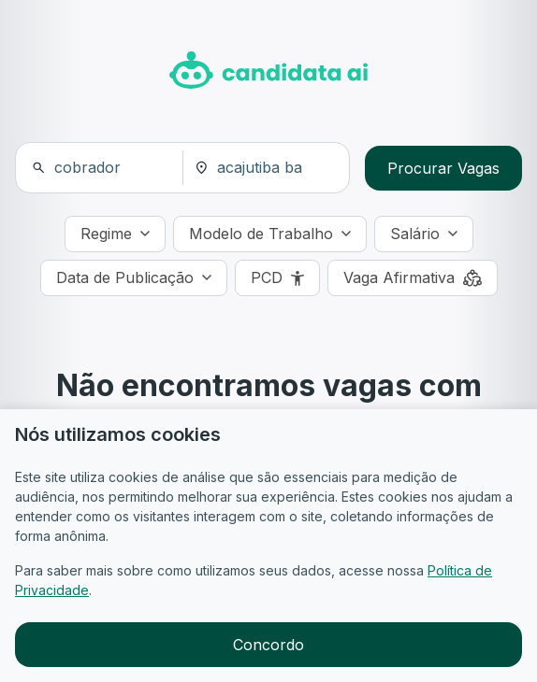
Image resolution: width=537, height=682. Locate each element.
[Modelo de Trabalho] (270, 234)
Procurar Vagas (443, 168)
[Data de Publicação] (133, 278)
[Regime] (115, 234)
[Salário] (423, 234)
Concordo (268, 644)
